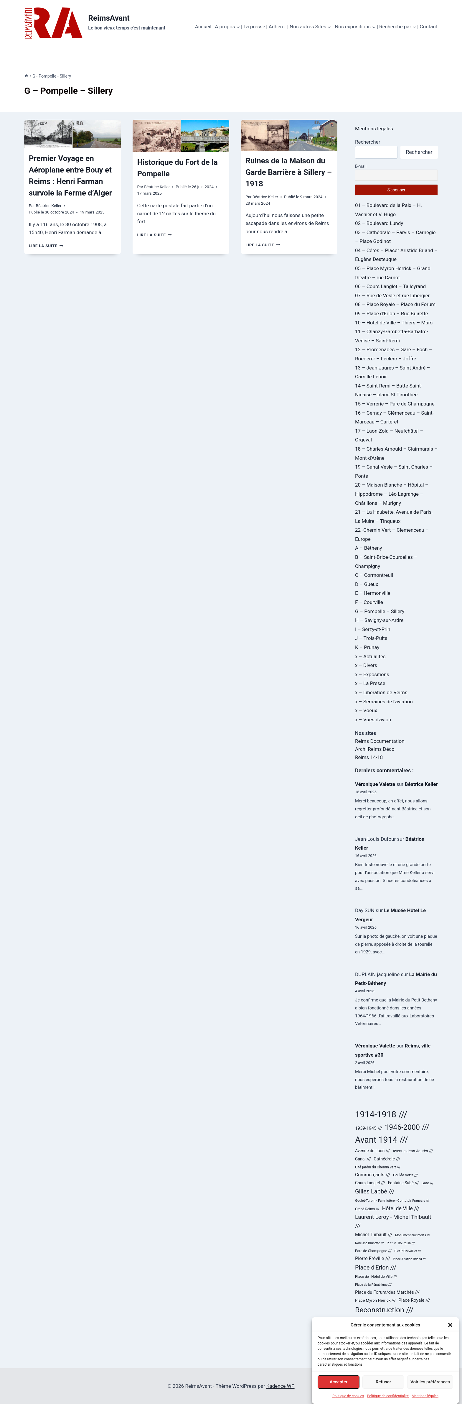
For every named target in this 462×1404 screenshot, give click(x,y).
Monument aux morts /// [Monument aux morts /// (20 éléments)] (412, 1235)
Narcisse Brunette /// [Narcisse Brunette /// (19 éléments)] (369, 1243)
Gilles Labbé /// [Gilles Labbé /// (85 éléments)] (375, 1191)
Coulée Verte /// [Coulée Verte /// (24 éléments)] (405, 1175)
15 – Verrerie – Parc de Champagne (395, 404)
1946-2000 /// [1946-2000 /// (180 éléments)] (407, 1127)
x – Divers (366, 665)
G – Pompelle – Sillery (379, 611)
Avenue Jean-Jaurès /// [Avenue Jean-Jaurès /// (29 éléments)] (413, 1151)
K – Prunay (367, 647)
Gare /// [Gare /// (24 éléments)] (428, 1183)
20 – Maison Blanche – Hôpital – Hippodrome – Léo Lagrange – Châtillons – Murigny (391, 494)
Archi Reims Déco (375, 749)
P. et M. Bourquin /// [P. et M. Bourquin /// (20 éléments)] (401, 1243)
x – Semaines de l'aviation (384, 702)
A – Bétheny (368, 548)
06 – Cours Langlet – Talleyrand (390, 286)
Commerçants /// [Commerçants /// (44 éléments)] (372, 1175)
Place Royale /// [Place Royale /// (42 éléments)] (414, 1300)
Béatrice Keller (48, 205)
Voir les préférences (430, 1382)
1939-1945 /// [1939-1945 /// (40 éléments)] (368, 1128)
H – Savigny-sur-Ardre (379, 620)
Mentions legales (374, 129)
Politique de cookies (348, 1396)
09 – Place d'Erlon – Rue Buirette (391, 313)
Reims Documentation (380, 741)
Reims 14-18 (369, 757)
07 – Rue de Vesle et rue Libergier (392, 295)
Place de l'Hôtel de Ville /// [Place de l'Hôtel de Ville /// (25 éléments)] (376, 1277)
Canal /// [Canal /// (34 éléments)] (363, 1159)
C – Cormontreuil (374, 575)
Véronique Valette (375, 784)
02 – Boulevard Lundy (379, 223)
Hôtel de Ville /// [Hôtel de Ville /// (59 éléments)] (401, 1208)
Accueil (203, 26)
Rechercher (367, 142)
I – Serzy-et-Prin (372, 629)
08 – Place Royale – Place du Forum (395, 304)
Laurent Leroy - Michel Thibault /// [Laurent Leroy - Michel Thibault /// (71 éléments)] (393, 1221)
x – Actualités (370, 656)
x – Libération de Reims (381, 692)
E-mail (361, 166)
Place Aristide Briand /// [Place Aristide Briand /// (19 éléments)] (409, 1259)
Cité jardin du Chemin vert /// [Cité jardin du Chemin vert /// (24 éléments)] (377, 1167)
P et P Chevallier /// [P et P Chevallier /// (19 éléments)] (408, 1251)
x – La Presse (370, 683)
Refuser (383, 1382)
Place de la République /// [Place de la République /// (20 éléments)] (373, 1285)
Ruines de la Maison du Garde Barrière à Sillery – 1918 (288, 172)
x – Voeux (366, 710)
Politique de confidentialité (388, 1396)
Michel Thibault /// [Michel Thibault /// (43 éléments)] (373, 1234)
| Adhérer (276, 26)
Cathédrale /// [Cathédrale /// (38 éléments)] (387, 1159)
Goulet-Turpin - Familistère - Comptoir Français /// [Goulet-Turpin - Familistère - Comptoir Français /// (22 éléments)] (392, 1200)
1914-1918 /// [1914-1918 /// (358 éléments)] (381, 1114)
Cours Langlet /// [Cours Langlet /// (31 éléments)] (370, 1182)
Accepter (338, 1382)
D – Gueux (366, 584)
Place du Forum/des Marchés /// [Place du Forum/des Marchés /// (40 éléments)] (387, 1292)
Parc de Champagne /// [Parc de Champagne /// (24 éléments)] (373, 1251)
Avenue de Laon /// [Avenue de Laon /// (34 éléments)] (372, 1150)
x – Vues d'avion (373, 719)
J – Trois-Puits (371, 638)
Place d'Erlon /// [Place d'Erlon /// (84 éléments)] (375, 1267)
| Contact (427, 26)
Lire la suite (46, 245)
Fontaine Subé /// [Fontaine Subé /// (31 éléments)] (403, 1182)
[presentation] (72, 134)
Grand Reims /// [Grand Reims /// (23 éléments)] (367, 1209)
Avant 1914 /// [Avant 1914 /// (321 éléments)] (381, 1140)
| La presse (253, 26)
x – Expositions (372, 674)
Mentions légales (425, 1396)
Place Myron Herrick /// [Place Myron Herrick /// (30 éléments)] (375, 1300)
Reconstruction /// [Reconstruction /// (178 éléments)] (384, 1310)
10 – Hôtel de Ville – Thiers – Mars (394, 323)
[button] (450, 1325)
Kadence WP (280, 1386)
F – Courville (369, 602)
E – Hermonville (372, 593)
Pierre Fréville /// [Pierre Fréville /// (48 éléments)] (372, 1258)
